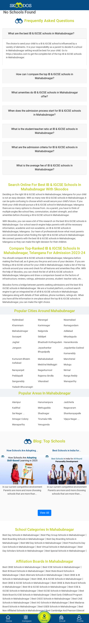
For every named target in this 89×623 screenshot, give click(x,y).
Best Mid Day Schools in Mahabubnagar (41, 543)
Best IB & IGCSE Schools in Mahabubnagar (45, 587)
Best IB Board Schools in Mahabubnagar (23, 571)
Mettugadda (44, 407)
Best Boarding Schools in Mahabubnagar (23, 539)
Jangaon (16, 347)
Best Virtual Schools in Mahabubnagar (56, 547)
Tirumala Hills (45, 419)
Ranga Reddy (70, 375)
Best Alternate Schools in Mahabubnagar (42, 575)
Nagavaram (70, 407)
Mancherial (69, 359)
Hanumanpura (45, 402)
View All (44, 512)
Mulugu (67, 364)
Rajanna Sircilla (46, 375)
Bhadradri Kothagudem (50, 342)
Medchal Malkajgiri (47, 364)
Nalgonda (43, 331)
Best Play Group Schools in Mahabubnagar (63, 535)
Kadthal (16, 407)
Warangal (43, 319)
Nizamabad (70, 319)
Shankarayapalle (72, 413)
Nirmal (67, 370)
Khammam (17, 325)
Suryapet (16, 336)
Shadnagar (43, 413)
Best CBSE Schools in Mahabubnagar (21, 567)
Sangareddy (18, 381)
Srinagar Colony (20, 419)
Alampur (16, 402)
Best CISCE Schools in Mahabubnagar (50, 598)
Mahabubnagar (20, 331)
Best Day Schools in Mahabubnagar (20, 535)
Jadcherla (69, 402)
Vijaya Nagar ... (71, 419)
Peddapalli (17, 375)
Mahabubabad (45, 359)
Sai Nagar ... (18, 413)
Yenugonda (44, 424)
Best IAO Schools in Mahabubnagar (49, 602)
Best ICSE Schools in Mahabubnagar (61, 567)
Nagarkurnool (45, 370)
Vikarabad (43, 381)
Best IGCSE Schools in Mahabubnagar (57, 590)
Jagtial (15, 342)
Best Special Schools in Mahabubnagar (65, 551)
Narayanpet (18, 370)
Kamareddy (70, 353)
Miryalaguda (70, 336)
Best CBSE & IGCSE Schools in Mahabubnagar (26, 583)
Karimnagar (44, 325)
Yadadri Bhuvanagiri (22, 387)
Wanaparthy (70, 381)
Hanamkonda (71, 342)
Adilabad (68, 331)
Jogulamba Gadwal (74, 347)
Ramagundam (71, 325)
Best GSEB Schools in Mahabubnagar (57, 606)
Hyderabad (17, 319)
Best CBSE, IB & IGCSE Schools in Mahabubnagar (56, 579)
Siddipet (42, 336)
